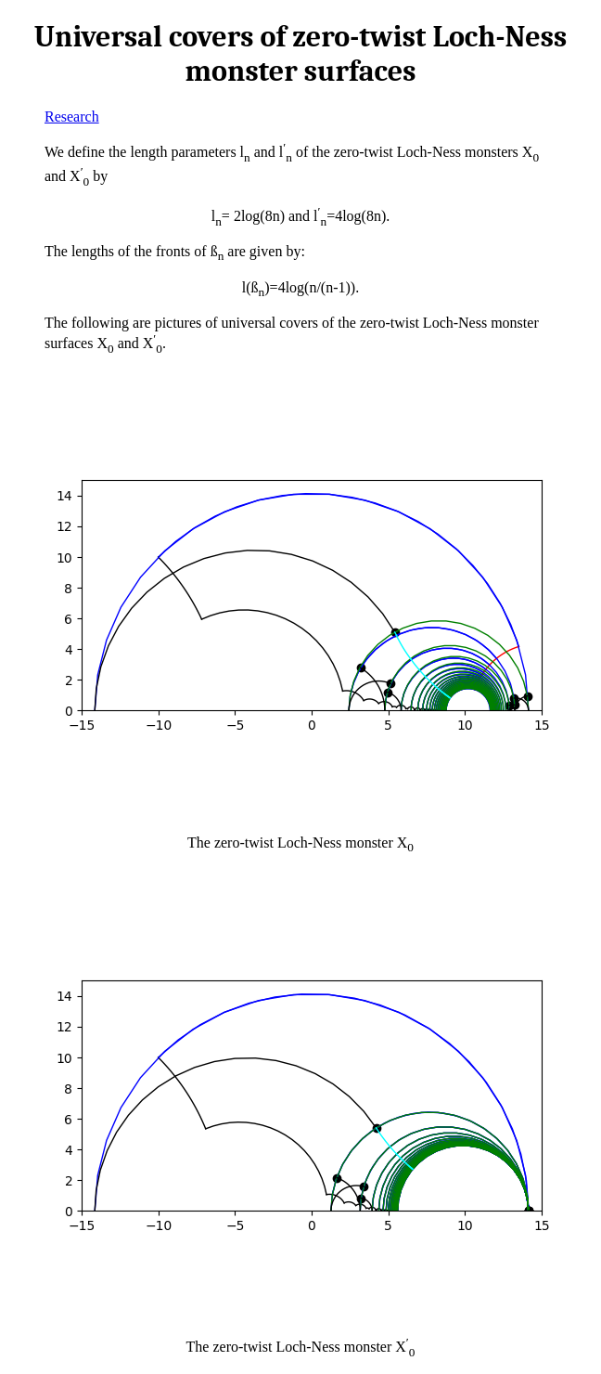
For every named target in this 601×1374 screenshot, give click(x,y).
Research (72, 116)
